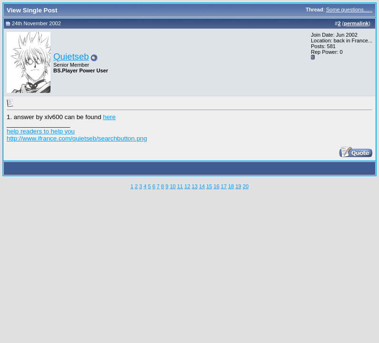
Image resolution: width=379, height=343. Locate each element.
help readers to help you (41, 131)
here (109, 117)
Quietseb (71, 56)
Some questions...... (349, 9)
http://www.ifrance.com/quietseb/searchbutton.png (77, 138)
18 (231, 186)
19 (238, 186)
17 (224, 186)
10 (173, 186)
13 (195, 186)
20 (246, 186)
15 (209, 186)
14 (202, 186)
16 (216, 186)
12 (187, 186)
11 (180, 186)
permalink (356, 23)
